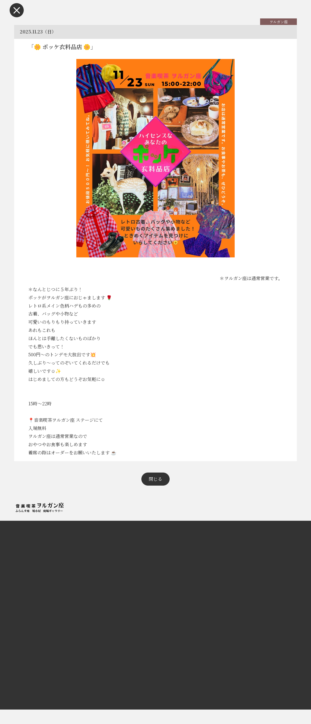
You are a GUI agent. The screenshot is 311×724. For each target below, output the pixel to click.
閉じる (155, 493)
